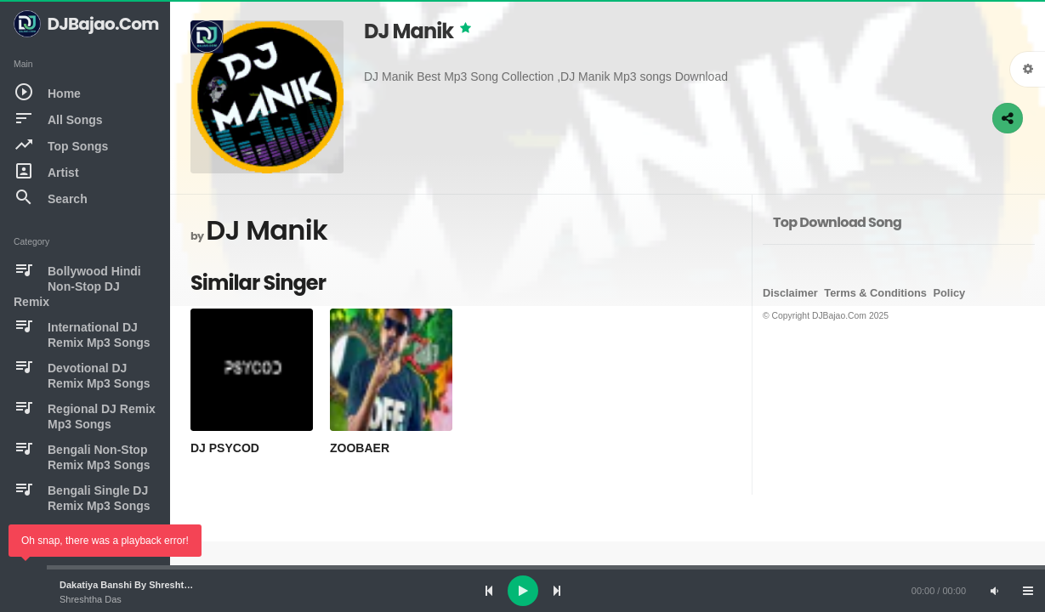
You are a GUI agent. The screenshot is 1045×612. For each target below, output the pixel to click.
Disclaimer (790, 292)
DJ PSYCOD (224, 448)
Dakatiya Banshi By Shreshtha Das (137, 585)
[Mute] (994, 591)
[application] (522, 591)
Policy (950, 292)
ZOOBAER (359, 448)
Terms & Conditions (875, 292)
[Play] (523, 590)
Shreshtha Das (91, 599)
